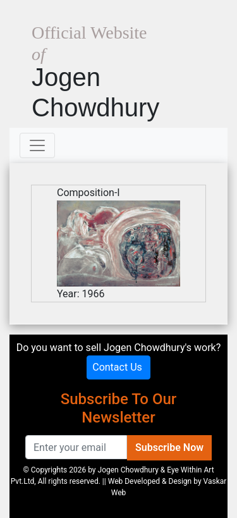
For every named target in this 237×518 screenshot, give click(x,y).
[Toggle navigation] (37, 145)
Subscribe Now (169, 447)
